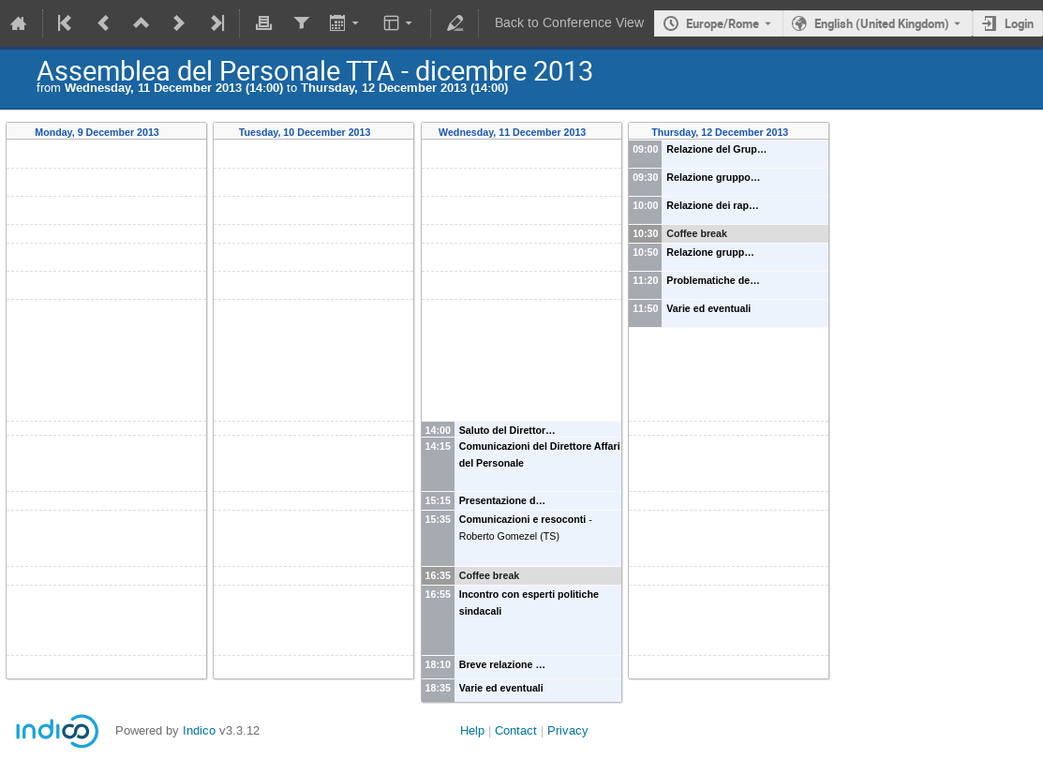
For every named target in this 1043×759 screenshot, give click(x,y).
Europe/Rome (722, 23)
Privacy (568, 730)
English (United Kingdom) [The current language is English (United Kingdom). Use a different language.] (881, 23)
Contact (516, 730)
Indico (199, 730)
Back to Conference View (569, 23)
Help (472, 730)
